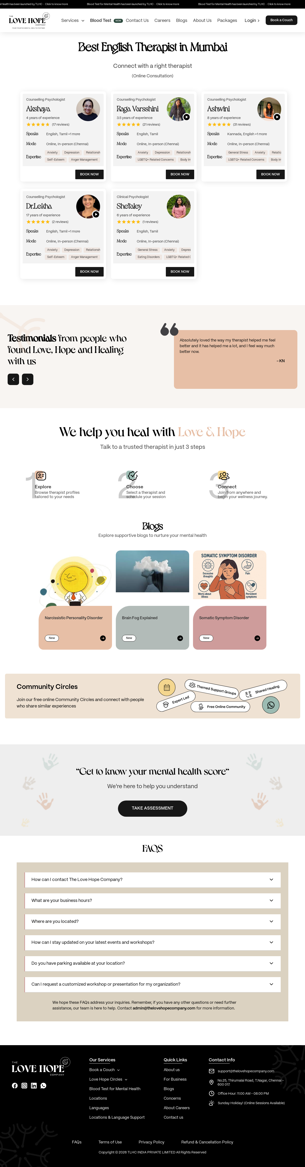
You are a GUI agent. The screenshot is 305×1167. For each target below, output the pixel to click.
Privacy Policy (151, 1142)
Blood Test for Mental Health (114, 1089)
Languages (99, 1108)
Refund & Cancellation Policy (207, 1142)
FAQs (76, 1142)
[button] (153, 880)
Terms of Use (110, 1142)
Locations (98, 1098)
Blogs (169, 1089)
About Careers (177, 1108)
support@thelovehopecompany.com (246, 1071)
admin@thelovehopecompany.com (164, 1008)
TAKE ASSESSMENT (152, 808)
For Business (175, 1079)
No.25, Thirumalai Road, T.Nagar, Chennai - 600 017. (251, 1082)
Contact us (173, 1117)
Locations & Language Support (117, 1117)
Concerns (172, 1098)
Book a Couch (281, 20)
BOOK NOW (89, 174)
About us (172, 1070)
